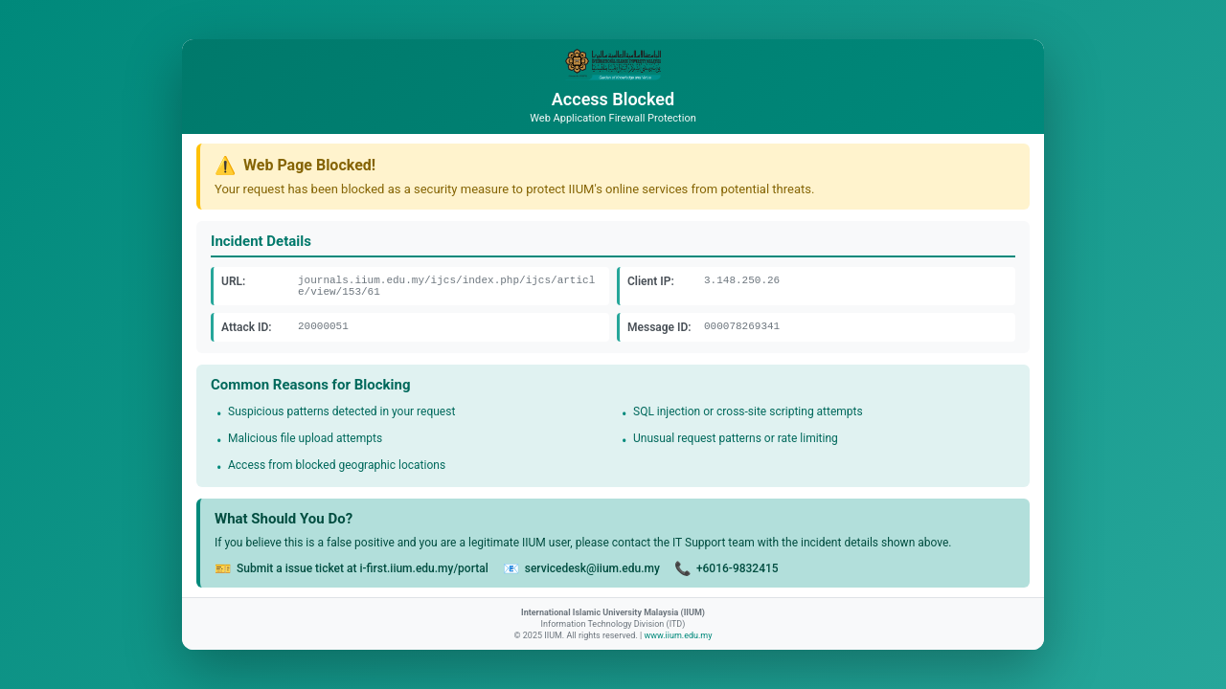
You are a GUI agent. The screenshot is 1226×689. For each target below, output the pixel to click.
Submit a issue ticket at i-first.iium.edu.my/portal (362, 568)
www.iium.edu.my (678, 635)
